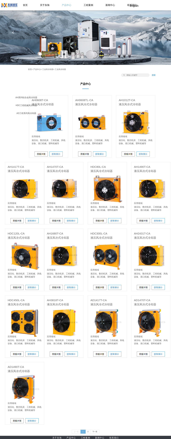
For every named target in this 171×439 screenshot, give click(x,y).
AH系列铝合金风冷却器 (26, 97)
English (134, 5)
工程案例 (88, 5)
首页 (25, 5)
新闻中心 (110, 5)
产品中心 (66, 5)
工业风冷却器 (60, 69)
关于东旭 (44, 5)
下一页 (94, 432)
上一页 (76, 432)
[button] (13, 32)
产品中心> (37, 69)
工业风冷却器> (48, 69)
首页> (30, 69)
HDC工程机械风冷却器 (26, 105)
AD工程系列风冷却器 (26, 113)
